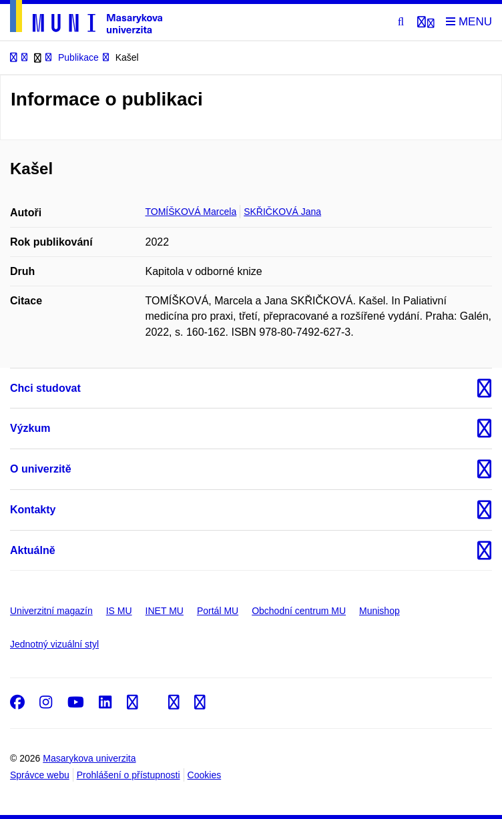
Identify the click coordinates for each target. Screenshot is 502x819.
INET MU (165, 610)
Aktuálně (32, 550)
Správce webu (39, 775)
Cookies (205, 775)
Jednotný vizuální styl (54, 644)
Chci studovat (45, 388)
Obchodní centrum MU (299, 610)
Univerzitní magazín (51, 610)
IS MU (119, 610)
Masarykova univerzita (89, 758)
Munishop (379, 610)
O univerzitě (40, 469)
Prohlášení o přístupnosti (128, 775)
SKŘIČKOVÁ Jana (282, 211)
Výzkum (30, 428)
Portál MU (217, 610)
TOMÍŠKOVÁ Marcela (191, 211)
